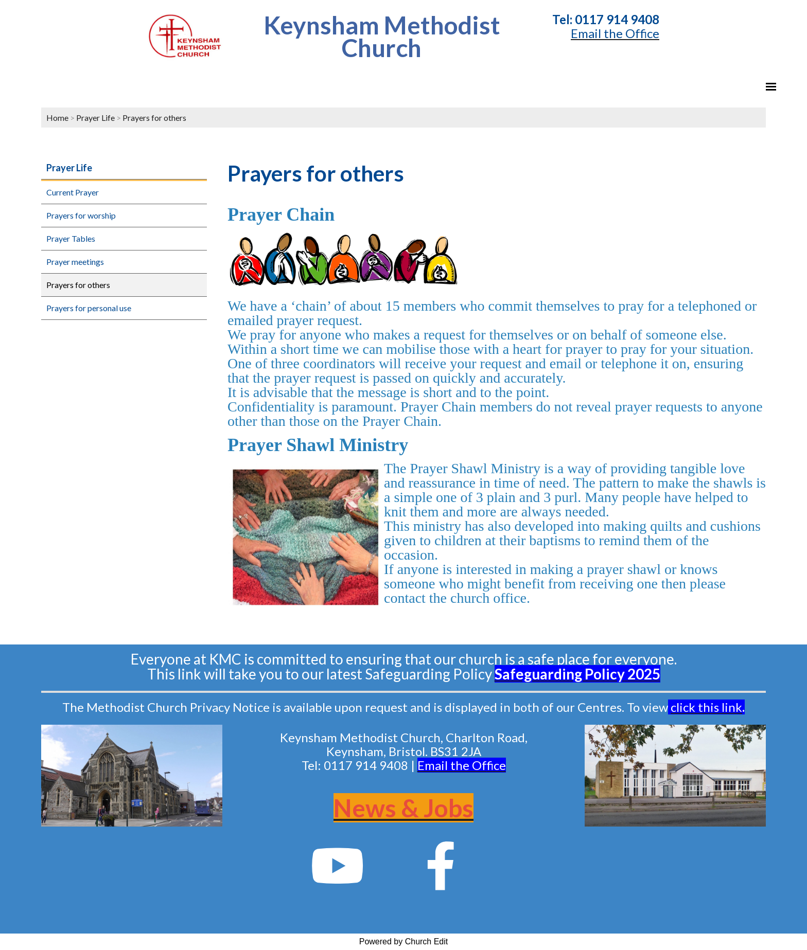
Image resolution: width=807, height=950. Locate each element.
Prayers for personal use (88, 308)
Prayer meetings (75, 261)
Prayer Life (95, 117)
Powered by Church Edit (403, 941)
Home (57, 117)
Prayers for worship (81, 215)
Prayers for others (154, 117)
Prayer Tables (70, 238)
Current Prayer (72, 192)
